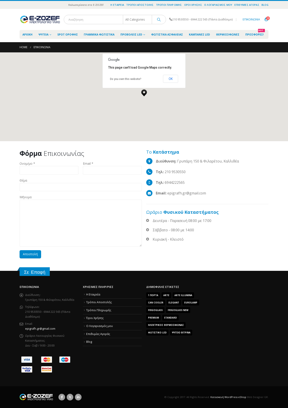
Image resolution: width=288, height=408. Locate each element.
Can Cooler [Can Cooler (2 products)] (155, 302)
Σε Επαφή (34, 272)
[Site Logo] (40, 19)
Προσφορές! (255, 33)
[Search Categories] (137, 19)
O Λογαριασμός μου (218, 4)
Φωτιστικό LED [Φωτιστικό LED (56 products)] (157, 332)
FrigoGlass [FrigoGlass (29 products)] (155, 310)
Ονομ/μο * (27, 163)
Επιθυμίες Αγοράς (246, 4)
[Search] (159, 19)
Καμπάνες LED (199, 34)
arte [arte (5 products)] (166, 295)
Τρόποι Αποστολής (140, 4)
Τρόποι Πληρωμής (169, 4)
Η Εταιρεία (117, 4)
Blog (265, 4)
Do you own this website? (125, 79)
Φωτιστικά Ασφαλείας (167, 34)
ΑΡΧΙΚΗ (27, 34)
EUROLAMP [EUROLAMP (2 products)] (190, 302)
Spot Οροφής (67, 34)
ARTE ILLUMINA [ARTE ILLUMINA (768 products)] (183, 295)
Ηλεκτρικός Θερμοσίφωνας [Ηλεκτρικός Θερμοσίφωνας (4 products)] (166, 325)
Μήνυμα (26, 197)
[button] (144, 92)
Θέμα (23, 180)
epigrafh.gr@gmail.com (40, 329)
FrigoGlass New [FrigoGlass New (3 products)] (178, 310)
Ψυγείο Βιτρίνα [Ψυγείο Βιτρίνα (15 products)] (181, 332)
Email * (88, 163)
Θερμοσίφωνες (227, 34)
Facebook (61, 397)
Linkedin (78, 397)
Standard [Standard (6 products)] (170, 317)
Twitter (70, 397)
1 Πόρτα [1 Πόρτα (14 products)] (153, 295)
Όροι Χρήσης (193, 4)
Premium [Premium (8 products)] (153, 317)
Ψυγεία (43, 34)
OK (171, 79)
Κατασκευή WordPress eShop (228, 397)
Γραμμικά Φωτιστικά (99, 34)
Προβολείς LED (131, 34)
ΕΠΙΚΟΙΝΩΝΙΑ (251, 19)
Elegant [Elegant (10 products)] (173, 302)
